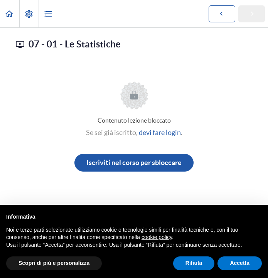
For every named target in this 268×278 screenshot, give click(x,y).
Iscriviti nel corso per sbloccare (134, 162)
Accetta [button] (239, 263)
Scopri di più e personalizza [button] (54, 263)
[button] (9, 13)
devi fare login (160, 132)
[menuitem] (29, 13)
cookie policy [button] (157, 237)
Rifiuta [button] (193, 263)
